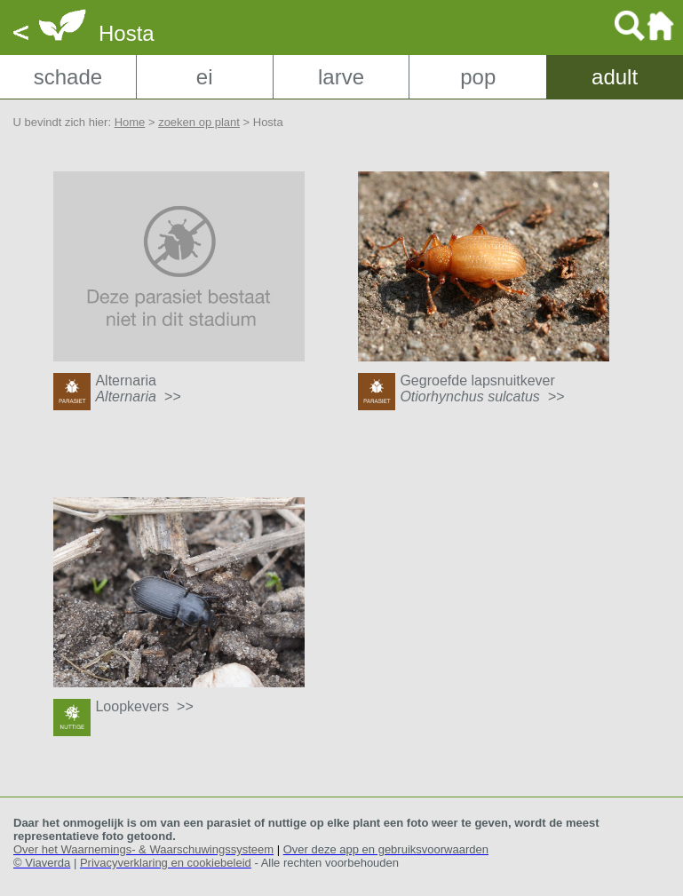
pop (478, 77)
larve (341, 77)
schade (68, 77)
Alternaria (137, 388)
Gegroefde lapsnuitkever (482, 388)
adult (615, 77)
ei (204, 77)
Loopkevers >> (144, 706)
